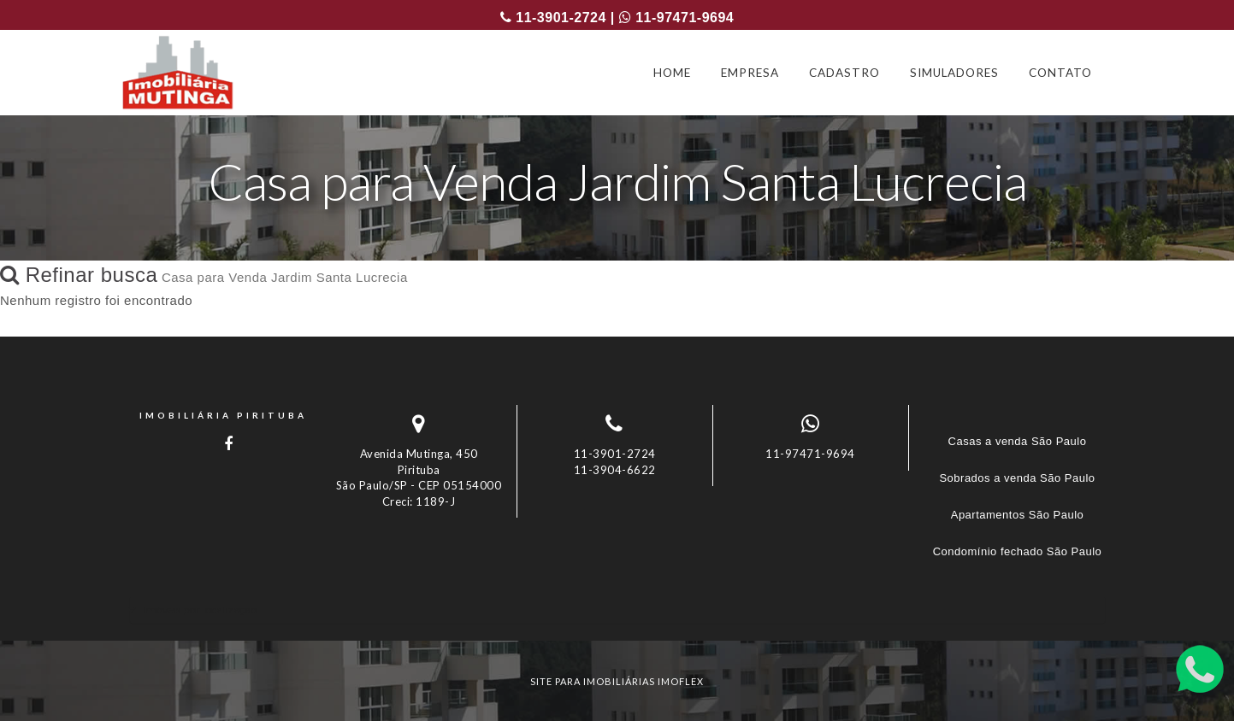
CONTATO (1060, 72)
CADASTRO (844, 72)
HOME (672, 72)
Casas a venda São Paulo (1017, 441)
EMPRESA (750, 72)
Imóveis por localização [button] (200, 609)
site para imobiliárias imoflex (617, 681)
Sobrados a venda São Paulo (1017, 478)
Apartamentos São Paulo (1017, 514)
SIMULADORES (954, 72)
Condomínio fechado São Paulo (1017, 551)
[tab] (617, 609)
